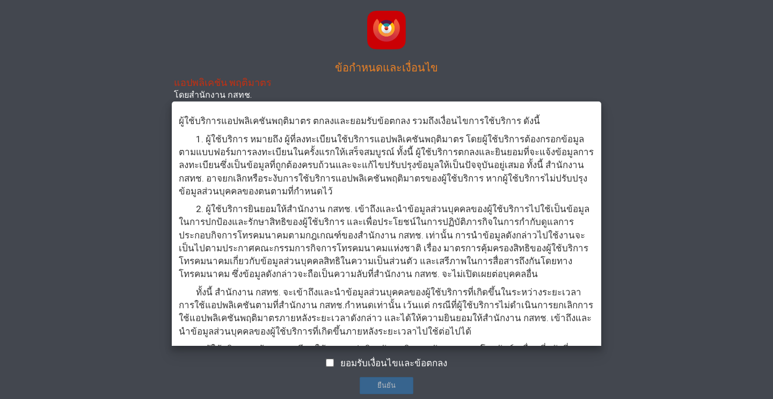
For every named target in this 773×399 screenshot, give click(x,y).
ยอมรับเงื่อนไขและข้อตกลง (393, 363)
